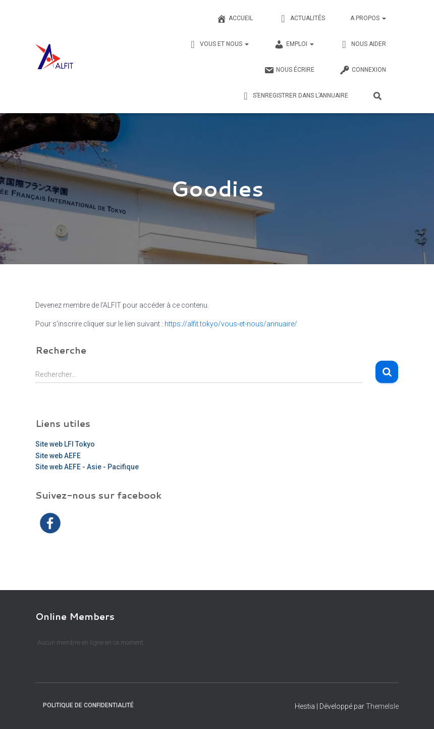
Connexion (363, 70)
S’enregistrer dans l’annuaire (294, 96)
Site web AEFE (58, 455)
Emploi (294, 44)
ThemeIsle (382, 706)
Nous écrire (289, 70)
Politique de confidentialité (88, 705)
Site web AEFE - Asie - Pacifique (87, 467)
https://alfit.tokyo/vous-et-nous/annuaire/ (231, 324)
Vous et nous (218, 44)
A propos (368, 18)
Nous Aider (362, 44)
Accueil (234, 19)
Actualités (301, 19)
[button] (383, 18)
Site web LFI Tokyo (65, 444)
